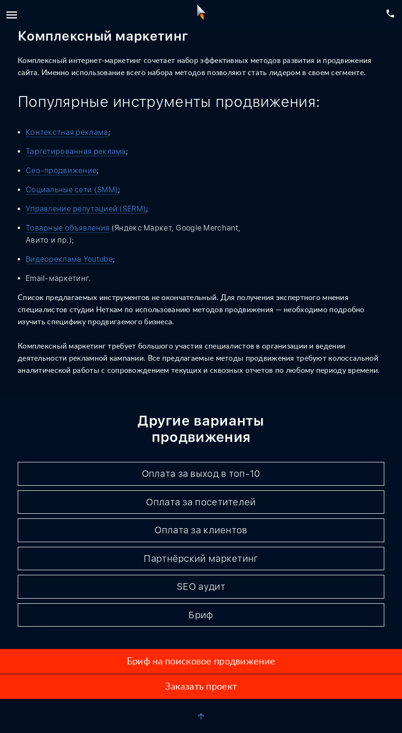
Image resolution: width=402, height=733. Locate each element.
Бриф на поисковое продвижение (201, 661)
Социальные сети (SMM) (72, 189)
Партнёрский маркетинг (201, 558)
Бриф (200, 615)
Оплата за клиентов (200, 530)
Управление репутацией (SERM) (86, 208)
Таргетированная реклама (76, 151)
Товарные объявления (68, 227)
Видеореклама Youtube (69, 259)
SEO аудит (201, 586)
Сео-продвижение (61, 170)
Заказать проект (201, 686)
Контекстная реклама (67, 132)
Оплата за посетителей (201, 502)
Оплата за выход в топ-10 (201, 473)
